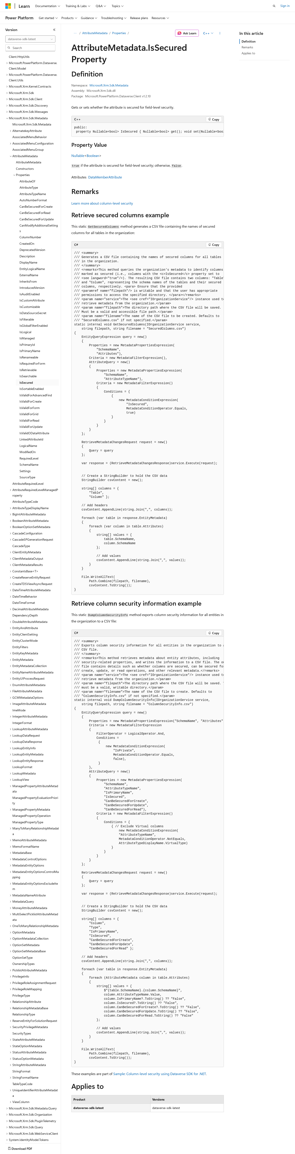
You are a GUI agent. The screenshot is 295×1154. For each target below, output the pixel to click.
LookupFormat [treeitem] (22, 741)
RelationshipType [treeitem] (23, 988)
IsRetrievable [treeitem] (28, 344)
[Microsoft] (8, 6)
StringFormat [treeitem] (21, 1045)
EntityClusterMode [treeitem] (25, 614)
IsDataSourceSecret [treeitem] (33, 287)
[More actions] (220, 33)
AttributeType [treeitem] (29, 161)
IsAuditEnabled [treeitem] (30, 268)
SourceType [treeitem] (27, 451)
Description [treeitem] (27, 230)
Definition (249, 41)
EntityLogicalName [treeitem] (32, 243)
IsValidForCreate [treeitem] (30, 375)
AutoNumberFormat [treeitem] (33, 174)
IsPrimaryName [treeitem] (30, 325)
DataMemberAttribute (105, 177)
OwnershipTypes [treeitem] (23, 938)
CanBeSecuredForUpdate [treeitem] (37, 193)
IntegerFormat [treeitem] (22, 697)
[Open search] (274, 6)
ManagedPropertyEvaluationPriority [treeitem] (35, 774)
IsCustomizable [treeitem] (30, 281)
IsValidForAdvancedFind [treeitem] (36, 369)
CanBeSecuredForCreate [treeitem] (36, 180)
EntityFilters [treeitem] (20, 621)
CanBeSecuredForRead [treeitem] (35, 187)
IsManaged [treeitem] (27, 312)
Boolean (93, 155)
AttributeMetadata (94, 33)
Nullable (77, 155)
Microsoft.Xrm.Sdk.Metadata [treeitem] (31, 98)
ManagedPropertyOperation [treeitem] (31, 790)
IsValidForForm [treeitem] (30, 382)
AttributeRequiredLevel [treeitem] (27, 458)
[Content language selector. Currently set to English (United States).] (25, 1147)
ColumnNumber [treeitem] (30, 211)
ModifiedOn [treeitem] (28, 426)
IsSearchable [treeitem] (28, 350)
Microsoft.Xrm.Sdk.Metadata (109, 85)
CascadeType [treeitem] (21, 520)
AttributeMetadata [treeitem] (28, 136)
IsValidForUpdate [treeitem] (31, 401)
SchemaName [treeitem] (29, 438)
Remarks (247, 47)
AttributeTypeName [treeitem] (33, 168)
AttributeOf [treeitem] (27, 155)
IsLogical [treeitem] (25, 306)
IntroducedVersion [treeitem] (32, 262)
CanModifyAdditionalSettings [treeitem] (39, 202)
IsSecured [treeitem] (26, 356)
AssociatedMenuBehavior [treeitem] (29, 111)
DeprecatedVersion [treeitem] (32, 224)
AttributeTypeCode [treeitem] (25, 475)
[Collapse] (54, 30)
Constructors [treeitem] (25, 143)
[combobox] (30, 39)
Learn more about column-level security (102, 203)
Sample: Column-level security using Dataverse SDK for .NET (159, 1073)
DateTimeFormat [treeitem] (23, 577)
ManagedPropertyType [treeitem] (27, 796)
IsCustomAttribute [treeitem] (32, 274)
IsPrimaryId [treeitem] (27, 319)
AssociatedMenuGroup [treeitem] (28, 123)
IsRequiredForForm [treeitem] (32, 337)
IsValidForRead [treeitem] (29, 394)
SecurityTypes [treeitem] (21, 1007)
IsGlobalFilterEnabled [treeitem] (34, 299)
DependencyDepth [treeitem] (25, 589)
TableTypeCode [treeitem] (22, 1058)
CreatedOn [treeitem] (27, 217)
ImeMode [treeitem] (18, 684)
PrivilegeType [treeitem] (21, 969)
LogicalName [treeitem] (28, 420)
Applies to (248, 53)
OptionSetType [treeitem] (22, 931)
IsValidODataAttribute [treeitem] (34, 407)
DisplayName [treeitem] (28, 236)
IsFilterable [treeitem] (27, 293)
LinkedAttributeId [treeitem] (31, 413)
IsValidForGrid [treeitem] (29, 388)
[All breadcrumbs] (75, 33)
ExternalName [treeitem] (29, 249)
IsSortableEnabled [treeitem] (32, 363)
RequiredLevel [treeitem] (29, 432)
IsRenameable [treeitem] (29, 331)
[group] (147, 130)
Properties (119, 33)
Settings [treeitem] (25, 445)
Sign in (285, 6)
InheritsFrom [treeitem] (28, 255)
